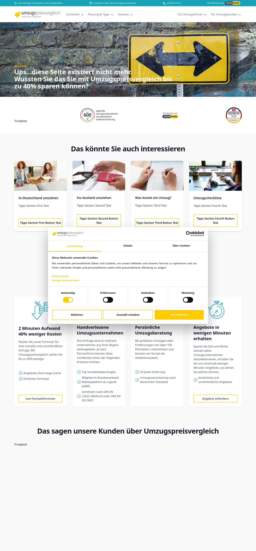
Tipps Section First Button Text (40, 223)
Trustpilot (20, 121)
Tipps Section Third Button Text (157, 223)
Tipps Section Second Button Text (98, 221)
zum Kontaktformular (41, 399)
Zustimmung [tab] (75, 246)
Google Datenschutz (65, 280)
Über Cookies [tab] (181, 245)
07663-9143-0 (172, 3)
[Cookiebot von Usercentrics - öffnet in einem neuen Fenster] (188, 233)
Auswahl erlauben (128, 314)
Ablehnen (77, 314)
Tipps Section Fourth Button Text (215, 221)
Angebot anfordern (215, 399)
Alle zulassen (179, 314)
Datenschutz (60, 276)
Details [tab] (128, 245)
